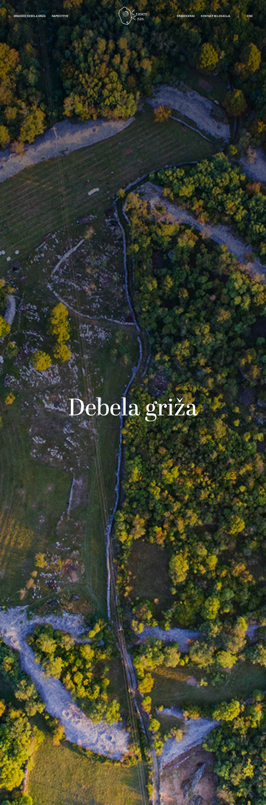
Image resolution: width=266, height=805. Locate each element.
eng (249, 16)
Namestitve (60, 16)
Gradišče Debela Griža (30, 16)
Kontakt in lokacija (215, 16)
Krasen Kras (186, 16)
